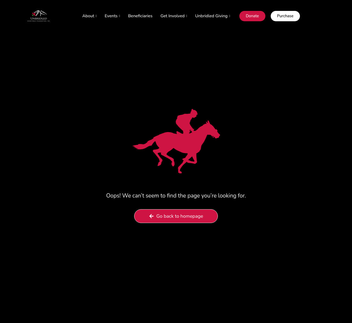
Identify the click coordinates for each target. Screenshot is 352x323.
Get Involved (173, 16)
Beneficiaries (140, 16)
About (89, 16)
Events (112, 16)
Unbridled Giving (212, 16)
